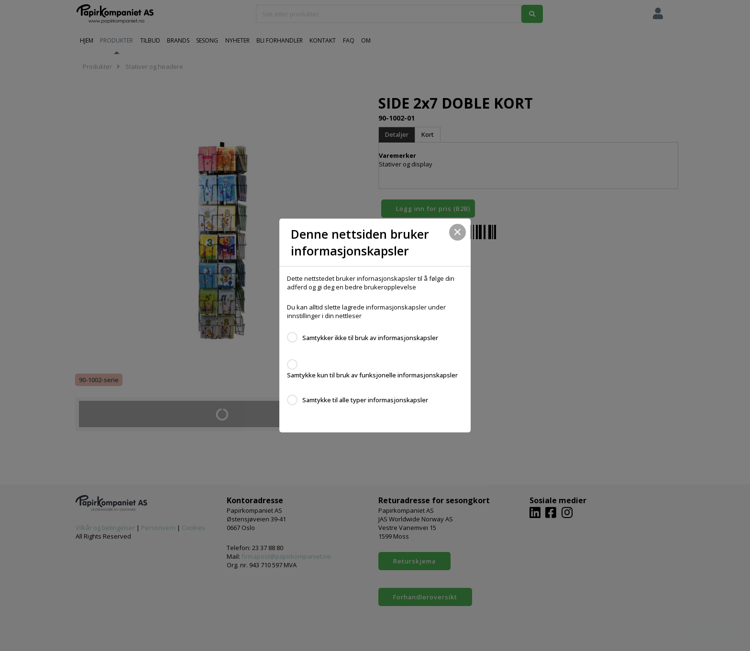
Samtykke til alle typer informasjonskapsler (365, 400)
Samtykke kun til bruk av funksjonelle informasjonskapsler (372, 375)
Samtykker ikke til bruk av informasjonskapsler (370, 337)
